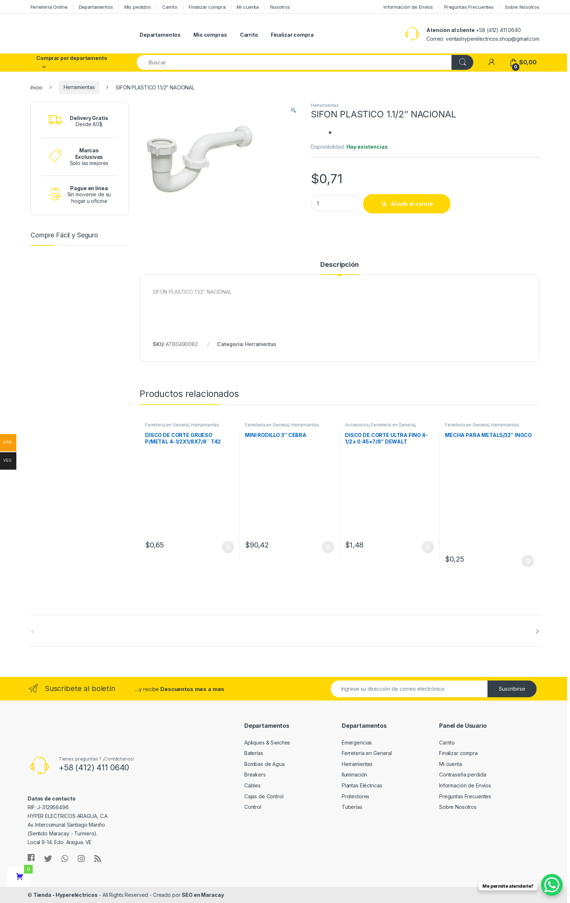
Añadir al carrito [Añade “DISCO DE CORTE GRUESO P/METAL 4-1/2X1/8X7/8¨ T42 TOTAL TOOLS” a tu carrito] (228, 547)
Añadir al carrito (412, 204)
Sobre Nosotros (522, 7)
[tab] (339, 267)
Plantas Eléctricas (362, 785)
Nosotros (280, 7)
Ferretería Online (49, 7)
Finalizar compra (207, 7)
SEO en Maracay (203, 895)
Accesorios (357, 425)
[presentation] (537, 631)
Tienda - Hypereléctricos (65, 895)
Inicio (37, 87)
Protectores (355, 796)
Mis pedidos (137, 7)
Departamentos (96, 7)
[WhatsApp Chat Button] (552, 885)
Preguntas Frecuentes (469, 7)
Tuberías (352, 807)
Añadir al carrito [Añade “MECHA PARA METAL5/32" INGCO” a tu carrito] (528, 561)
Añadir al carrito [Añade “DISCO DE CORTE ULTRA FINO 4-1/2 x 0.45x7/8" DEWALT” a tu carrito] (428, 547)
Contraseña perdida (462, 774)
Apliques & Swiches (267, 742)
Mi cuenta (248, 7)
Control (252, 807)
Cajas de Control (264, 796)
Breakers (255, 774)
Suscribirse (512, 689)
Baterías (253, 753)
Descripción (339, 264)
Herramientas (79, 87)
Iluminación (354, 774)
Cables (252, 785)
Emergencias (357, 742)
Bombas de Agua (264, 764)
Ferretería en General (167, 425)
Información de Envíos (408, 7)
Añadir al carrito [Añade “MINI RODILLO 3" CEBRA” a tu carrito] (328, 547)
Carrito (169, 7)
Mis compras (210, 35)
